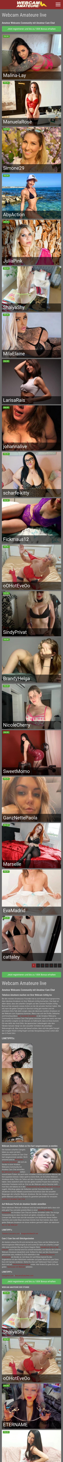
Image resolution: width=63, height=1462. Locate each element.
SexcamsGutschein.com (24, 1276)
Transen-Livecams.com (11, 1234)
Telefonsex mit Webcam (16, 1267)
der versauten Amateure (27, 1016)
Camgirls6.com (8, 1276)
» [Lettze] (59, 965)
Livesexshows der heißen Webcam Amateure (43, 1187)
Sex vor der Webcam (10, 1225)
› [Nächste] (55, 965)
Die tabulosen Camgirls (11, 1172)
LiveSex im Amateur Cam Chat (13, 1199)
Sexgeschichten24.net (29, 1234)
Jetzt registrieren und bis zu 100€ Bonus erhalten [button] (31, 29)
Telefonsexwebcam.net (21, 1264)
